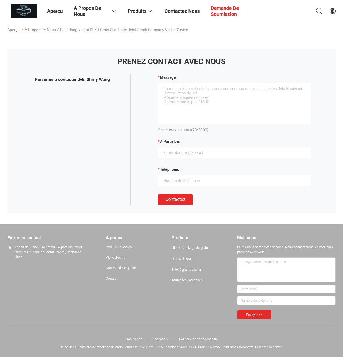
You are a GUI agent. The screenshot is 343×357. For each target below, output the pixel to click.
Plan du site (133, 339)
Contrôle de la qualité (121, 268)
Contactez (175, 199)
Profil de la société (119, 247)
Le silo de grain (182, 259)
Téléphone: (169, 169)
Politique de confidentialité (198, 339)
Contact (111, 278)
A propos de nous (40, 30)
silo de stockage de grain (190, 248)
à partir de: (170, 141)
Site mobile (161, 339)
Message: (168, 77)
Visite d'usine (115, 258)
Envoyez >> (254, 315)
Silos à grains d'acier (186, 270)
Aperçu (13, 30)
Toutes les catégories (187, 280)
